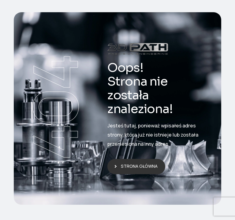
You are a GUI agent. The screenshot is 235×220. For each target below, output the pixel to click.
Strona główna (139, 166)
